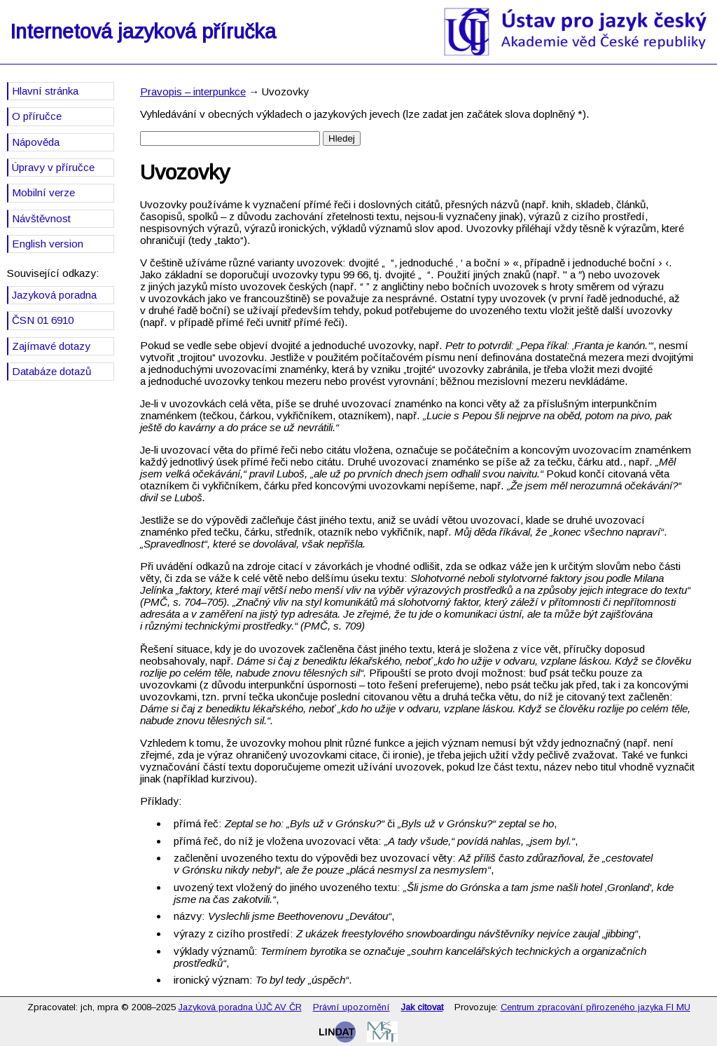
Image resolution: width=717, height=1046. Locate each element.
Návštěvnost (41, 218)
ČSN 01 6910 (43, 320)
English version (47, 244)
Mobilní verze (43, 192)
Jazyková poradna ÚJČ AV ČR (240, 1007)
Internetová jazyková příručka (143, 31)
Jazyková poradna (54, 295)
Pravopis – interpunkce (193, 91)
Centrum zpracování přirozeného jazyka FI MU (595, 1007)
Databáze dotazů (51, 371)
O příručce (37, 116)
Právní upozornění (351, 1007)
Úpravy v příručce (53, 167)
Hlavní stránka (45, 91)
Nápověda (36, 142)
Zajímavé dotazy (51, 346)
